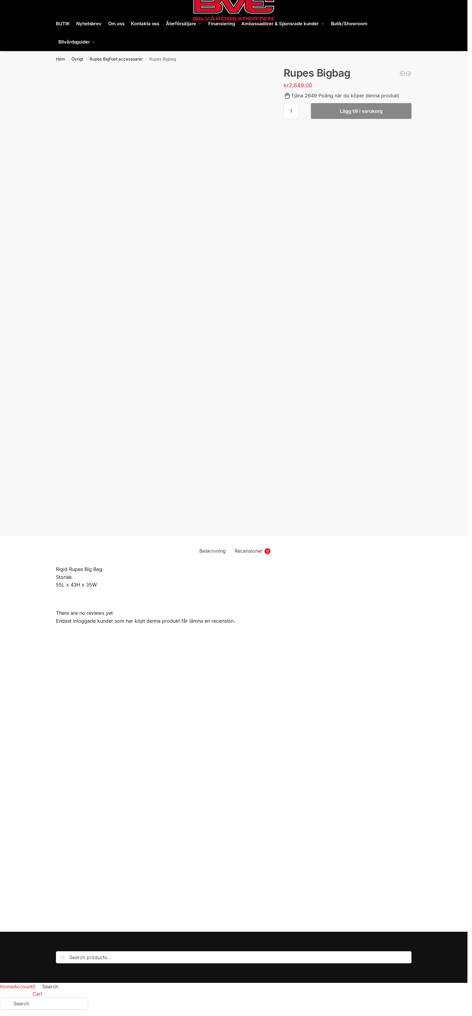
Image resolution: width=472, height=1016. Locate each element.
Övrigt (77, 59)
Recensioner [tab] (252, 551)
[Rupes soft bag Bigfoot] (402, 74)
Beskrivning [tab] (212, 551)
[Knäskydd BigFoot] (408, 74)
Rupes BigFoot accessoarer (116, 59)
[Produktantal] (291, 111)
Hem (60, 59)
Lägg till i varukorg (361, 111)
